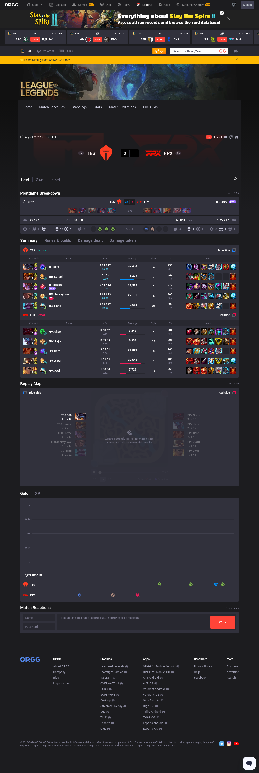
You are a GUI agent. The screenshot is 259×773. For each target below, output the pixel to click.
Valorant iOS (151, 754)
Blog (56, 737)
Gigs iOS (148, 766)
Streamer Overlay (111, 766)
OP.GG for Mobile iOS (156, 732)
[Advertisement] (129, 122)
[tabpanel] (129, 311)
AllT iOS (148, 743)
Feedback (200, 737)
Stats (34, 4)
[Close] (228, 18)
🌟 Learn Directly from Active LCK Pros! (45, 60)
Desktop (105, 760)
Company (59, 732)
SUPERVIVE (107, 754)
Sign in (247, 4)
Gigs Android (151, 760)
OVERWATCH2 (109, 743)
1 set (24, 179)
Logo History (61, 743)
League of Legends (112, 726)
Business (232, 726)
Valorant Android (154, 749)
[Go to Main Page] (11, 5)
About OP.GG (61, 726)
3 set (55, 179)
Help (197, 732)
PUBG (104, 749)
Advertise (233, 732)
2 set (40, 179)
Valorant (105, 737)
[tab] (30, 240)
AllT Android (151, 737)
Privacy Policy (203, 726)
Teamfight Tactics (111, 732)
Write (222, 622)
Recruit (231, 737)
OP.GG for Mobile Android (159, 726)
